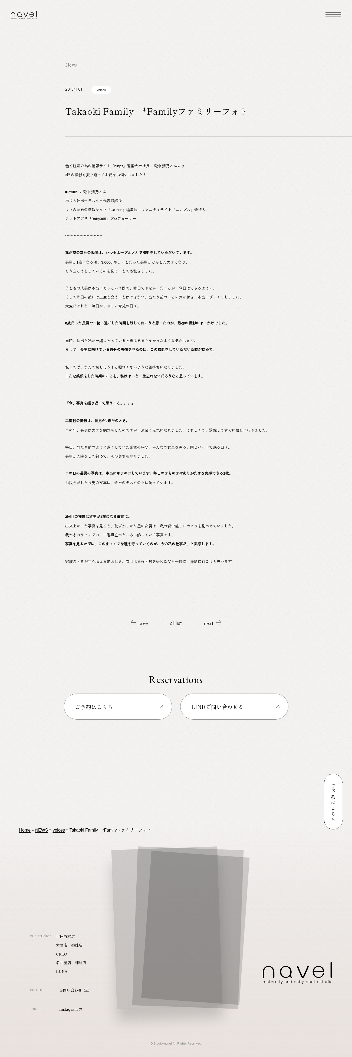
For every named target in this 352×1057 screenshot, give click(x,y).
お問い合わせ (70, 990)
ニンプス (182, 209)
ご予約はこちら (94, 707)
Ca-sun (117, 209)
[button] (177, 922)
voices (101, 90)
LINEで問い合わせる (217, 707)
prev (139, 623)
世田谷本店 (65, 936)
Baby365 (99, 218)
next (212, 623)
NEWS (41, 829)
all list (176, 623)
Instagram (68, 1009)
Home (25, 829)
